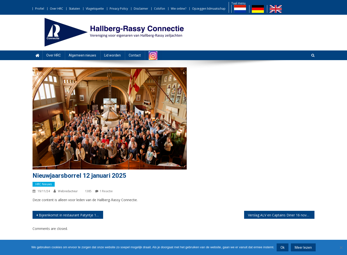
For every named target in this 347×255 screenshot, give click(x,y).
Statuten (74, 9)
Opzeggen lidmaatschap (209, 9)
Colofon (159, 9)
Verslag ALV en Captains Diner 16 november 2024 (281, 215)
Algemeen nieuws (82, 55)
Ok (282, 247)
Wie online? (178, 9)
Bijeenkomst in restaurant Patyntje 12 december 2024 (71, 215)
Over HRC (56, 9)
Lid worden (112, 55)
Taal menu (238, 3)
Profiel (39, 9)
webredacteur (68, 191)
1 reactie (106, 191)
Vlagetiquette (95, 9)
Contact (135, 55)
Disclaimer (141, 9)
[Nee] (341, 247)
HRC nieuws (43, 184)
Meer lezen (303, 247)
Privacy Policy (119, 9)
